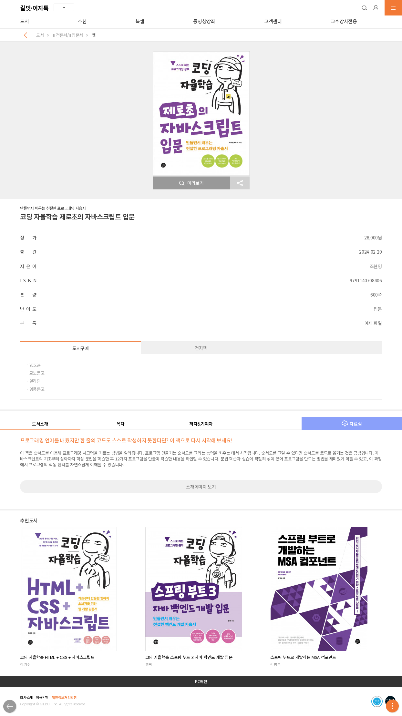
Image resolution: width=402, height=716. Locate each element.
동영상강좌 (204, 21)
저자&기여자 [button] (201, 423)
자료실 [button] (352, 423)
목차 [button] (121, 423)
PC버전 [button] (201, 681)
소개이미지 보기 (201, 486)
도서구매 (80, 348)
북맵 (140, 21)
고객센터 (273, 21)
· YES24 (33, 365)
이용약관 (42, 697)
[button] (364, 7)
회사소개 (26, 697)
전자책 (201, 348)
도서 (24, 21)
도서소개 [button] (40, 423)
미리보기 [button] (191, 182)
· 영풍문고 (35, 389)
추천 (82, 21)
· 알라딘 (33, 381)
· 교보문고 (35, 373)
